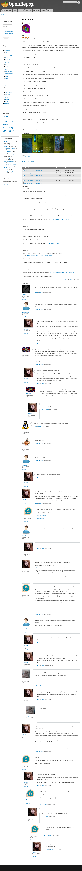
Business (7, 57)
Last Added (28, 10)
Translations (7, 103)
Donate (43, 10)
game (4, 119)
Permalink (24, 299)
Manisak (6, 184)
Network (7, 66)
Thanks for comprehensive (10, 141)
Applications (7, 50)
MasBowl (24, 628)
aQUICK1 (24, 295)
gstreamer (10, 119)
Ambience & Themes (10, 55)
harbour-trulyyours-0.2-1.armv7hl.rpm (33, 175)
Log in (66, 279)
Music (6, 64)
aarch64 (6, 117)
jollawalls (33, 161)
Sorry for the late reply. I (9, 161)
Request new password (9, 33)
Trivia (6, 101)
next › (52, 859)
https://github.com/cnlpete (54, 243)
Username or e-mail (7, 21)
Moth (25, 517)
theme (23, 161)
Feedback (49, 10)
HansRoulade (25, 312)
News (15, 10)
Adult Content (8, 54)
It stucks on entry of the (9, 154)
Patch (5, 124)
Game (6, 85)
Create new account (8, 31)
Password (5, 26)
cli (16, 117)
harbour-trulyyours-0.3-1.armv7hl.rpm (33, 178)
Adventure (7, 89)
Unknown (7, 80)
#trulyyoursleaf (40, 518)
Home (2, 14)
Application (7, 52)
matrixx (31, 23)
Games (5, 83)
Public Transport (9, 73)
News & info (8, 68)
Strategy (7, 99)
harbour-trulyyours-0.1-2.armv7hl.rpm (33, 170)
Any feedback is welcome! (10, 148)
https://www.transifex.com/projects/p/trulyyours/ (39, 255)
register (70, 279)
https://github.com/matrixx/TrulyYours (64, 545)
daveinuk (24, 353)
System (7, 78)
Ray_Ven (24, 535)
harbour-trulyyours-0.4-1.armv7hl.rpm (33, 180)
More (16, 132)
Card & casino (8, 92)
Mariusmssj (25, 465)
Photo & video (8, 71)
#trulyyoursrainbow (41, 515)
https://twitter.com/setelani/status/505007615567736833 (47, 567)
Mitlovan (24, 448)
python (6, 130)
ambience (12, 117)
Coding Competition (8, 48)
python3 (12, 130)
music (15, 122)
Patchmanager (8, 127)
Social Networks (9, 75)
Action (6, 87)
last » (56, 859)
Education (7, 94)
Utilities (7, 82)
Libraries (6, 106)
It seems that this (8, 151)
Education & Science (10, 61)
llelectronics (25, 431)
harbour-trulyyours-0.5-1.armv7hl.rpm (33, 183)
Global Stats (36, 10)
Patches (7, 69)
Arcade (6, 90)
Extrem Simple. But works (10, 158)
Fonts (5, 105)
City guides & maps (9, 59)
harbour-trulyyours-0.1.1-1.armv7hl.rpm (33, 173)
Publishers (21, 10)
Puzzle (6, 96)
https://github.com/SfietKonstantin (60, 219)
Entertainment (8, 62)
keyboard (9, 121)
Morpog (24, 679)
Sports (6, 76)
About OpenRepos (6, 10)
